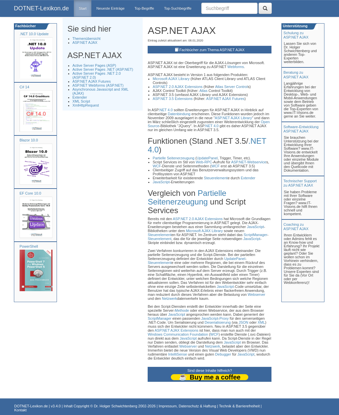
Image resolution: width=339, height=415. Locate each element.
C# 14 (24, 87)
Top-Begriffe (144, 8)
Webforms (235, 67)
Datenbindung (179, 114)
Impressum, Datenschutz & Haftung (187, 406)
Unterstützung (295, 26)
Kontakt (20, 410)
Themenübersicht (87, 39)
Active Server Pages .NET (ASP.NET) (103, 69)
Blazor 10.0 (29, 140)
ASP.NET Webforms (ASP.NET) (98, 85)
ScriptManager (255, 235)
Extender (80, 97)
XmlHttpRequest (86, 105)
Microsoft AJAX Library (171, 79)
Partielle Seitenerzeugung (173, 158)
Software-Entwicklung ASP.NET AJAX (300, 129)
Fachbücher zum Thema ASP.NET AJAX (212, 50)
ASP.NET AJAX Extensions (176, 330)
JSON (243, 322)
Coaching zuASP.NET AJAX (295, 226)
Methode (182, 310)
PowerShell (29, 246)
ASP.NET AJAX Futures (92, 81)
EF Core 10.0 (30, 193)
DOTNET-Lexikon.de (41, 8)
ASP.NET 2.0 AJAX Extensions (178, 87)
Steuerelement (216, 178)
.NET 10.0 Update (34, 34)
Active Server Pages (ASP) (94, 65)
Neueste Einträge (110, 8)
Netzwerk (169, 298)
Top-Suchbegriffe (177, 8)
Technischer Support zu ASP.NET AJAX (299, 183)
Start (82, 8)
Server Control (236, 87)
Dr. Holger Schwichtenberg (115, 406)
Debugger (223, 354)
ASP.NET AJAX (85, 42)
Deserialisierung (218, 322)
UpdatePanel (207, 158)
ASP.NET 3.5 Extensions (173, 99)
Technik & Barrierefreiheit (239, 406)
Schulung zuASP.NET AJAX (295, 35)
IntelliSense (177, 354)
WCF (157, 166)
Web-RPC (204, 162)
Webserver (256, 294)
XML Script (81, 101)
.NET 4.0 (165, 110)
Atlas (219, 87)
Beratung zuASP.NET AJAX (295, 74)
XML (261, 322)
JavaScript (161, 182)
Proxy (224, 318)
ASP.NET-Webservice (248, 162)
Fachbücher (25, 26)
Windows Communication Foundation (178, 334)
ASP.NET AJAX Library (233, 118)
